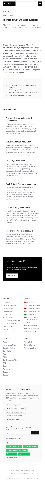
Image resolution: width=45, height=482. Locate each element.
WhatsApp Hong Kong (14, 446)
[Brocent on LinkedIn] (7, 442)
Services (6, 298)
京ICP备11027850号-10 (14, 478)
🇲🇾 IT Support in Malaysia (32, 311)
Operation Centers (9, 348)
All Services (7, 11)
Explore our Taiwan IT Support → (15, 408)
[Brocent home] (9, 4)
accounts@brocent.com (13, 438)
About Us (6, 342)
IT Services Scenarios (10, 323)
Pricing (5, 357)
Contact (5, 375)
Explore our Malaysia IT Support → (16, 412)
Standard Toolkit (8, 329)
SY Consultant (24, 454)
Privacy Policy (28, 342)
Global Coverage (8, 326)
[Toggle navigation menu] (40, 4)
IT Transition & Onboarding (11, 320)
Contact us (11, 275)
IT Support (6, 302)
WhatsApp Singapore (30, 446)
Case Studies (7, 351)
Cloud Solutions (8, 308)
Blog (4, 366)
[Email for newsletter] (18, 432)
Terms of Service (29, 345)
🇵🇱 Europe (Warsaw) (31, 325)
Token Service (7, 317)
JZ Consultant (11, 454)
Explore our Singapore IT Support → (16, 405)
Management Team (9, 345)
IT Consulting (7, 314)
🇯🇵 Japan (27, 322)
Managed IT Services (10, 305)
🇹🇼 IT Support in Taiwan (32, 308)
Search (5, 372)
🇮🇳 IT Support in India (31, 314)
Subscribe (35, 433)
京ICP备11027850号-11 (31, 478)
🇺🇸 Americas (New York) (32, 328)
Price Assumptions (30, 348)
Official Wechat (12, 457)
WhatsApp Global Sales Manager (16, 450)
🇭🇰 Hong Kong (29, 302)
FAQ (4, 363)
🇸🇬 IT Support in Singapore (32, 305)
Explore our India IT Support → (15, 415)
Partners (5, 354)
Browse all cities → (30, 331)
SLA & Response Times (10, 360)
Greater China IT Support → (14, 419)
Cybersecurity (7, 311)
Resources (6, 369)
